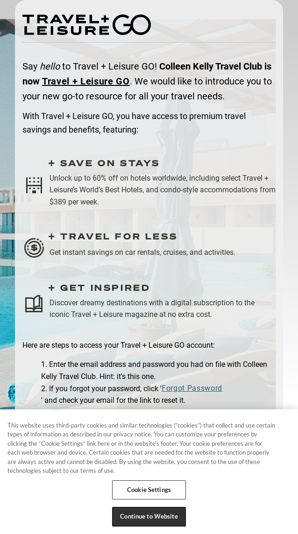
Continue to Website (148, 516)
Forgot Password (192, 388)
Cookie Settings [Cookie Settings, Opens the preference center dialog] (149, 489)
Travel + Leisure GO (86, 81)
